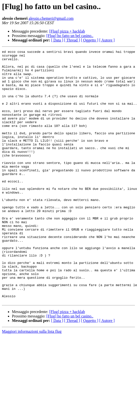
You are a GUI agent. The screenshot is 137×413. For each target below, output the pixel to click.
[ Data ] (57, 40)
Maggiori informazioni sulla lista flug (32, 382)
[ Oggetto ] (89, 40)
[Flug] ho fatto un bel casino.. (69, 36)
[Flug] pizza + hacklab (67, 31)
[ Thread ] (72, 40)
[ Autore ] (106, 40)
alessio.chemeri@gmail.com (51, 18)
